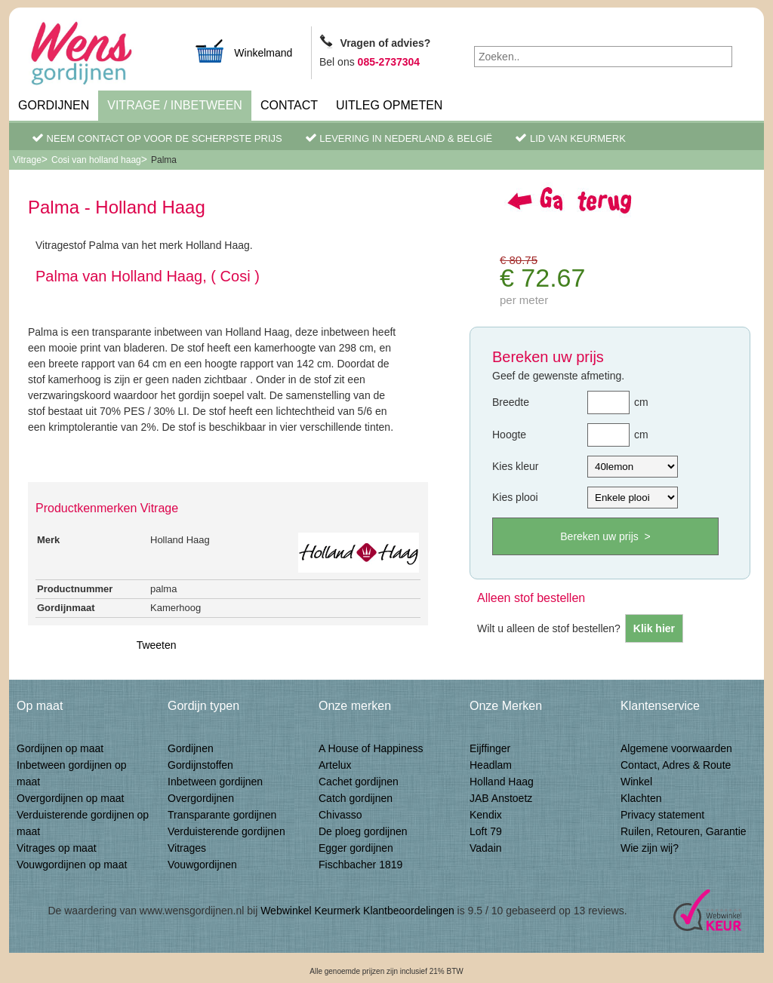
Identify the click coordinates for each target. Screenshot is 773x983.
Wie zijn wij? (650, 848)
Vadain (486, 848)
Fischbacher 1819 (360, 865)
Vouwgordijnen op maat (72, 865)
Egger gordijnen (356, 848)
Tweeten (157, 645)
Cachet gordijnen (359, 782)
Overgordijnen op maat (70, 798)
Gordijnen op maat (60, 748)
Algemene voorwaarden (676, 748)
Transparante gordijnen (222, 815)
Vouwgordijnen (202, 865)
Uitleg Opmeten (389, 105)
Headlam (491, 765)
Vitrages (187, 848)
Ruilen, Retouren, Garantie (684, 831)
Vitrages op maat (57, 848)
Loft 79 (486, 831)
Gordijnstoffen (200, 765)
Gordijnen (53, 105)
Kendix (486, 815)
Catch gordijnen (356, 798)
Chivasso (340, 815)
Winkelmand (243, 51)
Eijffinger (490, 748)
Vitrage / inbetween (174, 105)
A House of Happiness (371, 748)
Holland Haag (502, 782)
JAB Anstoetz (501, 798)
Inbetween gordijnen (215, 782)
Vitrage (27, 160)
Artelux (335, 765)
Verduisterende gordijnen (226, 831)
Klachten (641, 798)
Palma (164, 160)
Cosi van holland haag (96, 160)
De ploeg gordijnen (363, 831)
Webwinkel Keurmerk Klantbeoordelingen (357, 911)
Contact (289, 105)
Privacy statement (662, 815)
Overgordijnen (201, 798)
